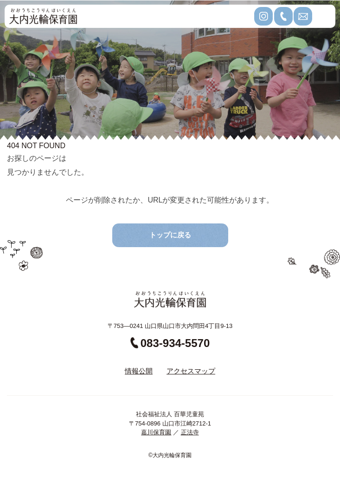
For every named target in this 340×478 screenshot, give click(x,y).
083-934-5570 (170, 343)
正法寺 (190, 432)
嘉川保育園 (156, 432)
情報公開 (139, 371)
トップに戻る (170, 235)
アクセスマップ (191, 371)
